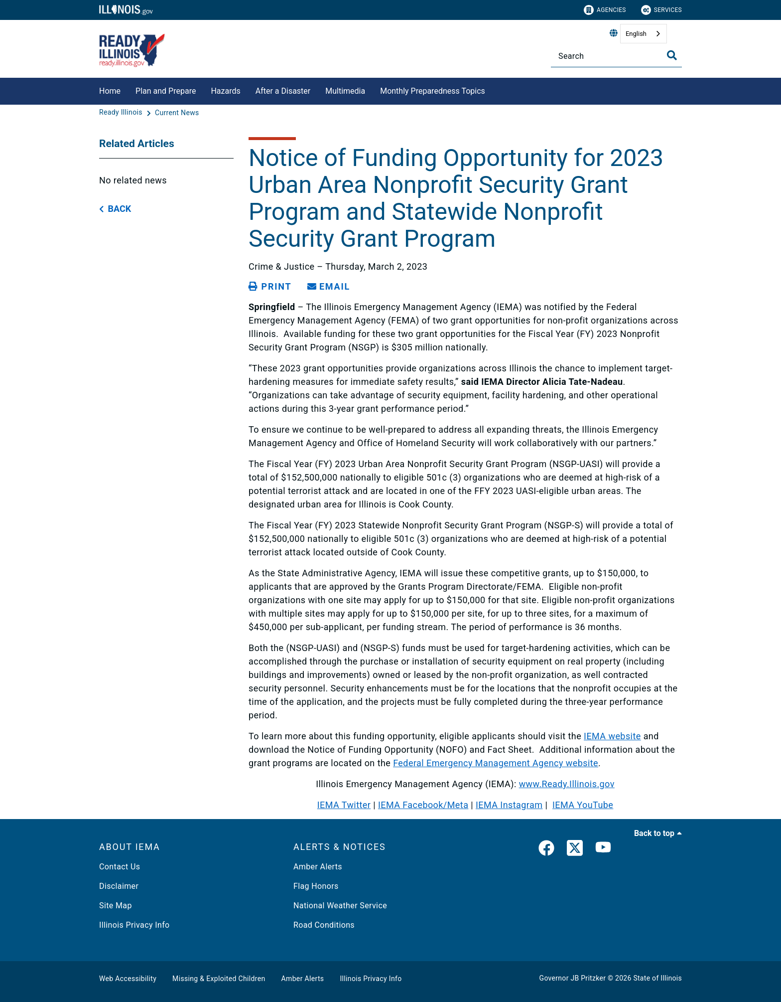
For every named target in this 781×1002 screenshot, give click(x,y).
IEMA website (612, 736)
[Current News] (177, 113)
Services (661, 10)
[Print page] (270, 287)
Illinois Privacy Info (134, 925)
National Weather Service (340, 905)
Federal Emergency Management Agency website (495, 763)
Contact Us (119, 866)
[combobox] (643, 33)
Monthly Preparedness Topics (432, 91)
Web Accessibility (127, 979)
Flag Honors (316, 886)
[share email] (328, 287)
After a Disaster (283, 91)
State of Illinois (657, 978)
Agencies (605, 10)
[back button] (115, 209)
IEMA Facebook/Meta (423, 805)
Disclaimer (118, 886)
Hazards (225, 91)
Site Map (115, 905)
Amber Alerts (317, 866)
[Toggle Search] (672, 55)
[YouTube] (603, 850)
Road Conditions (324, 925)
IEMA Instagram (509, 805)
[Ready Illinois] (121, 113)
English (636, 33)
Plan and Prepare (165, 91)
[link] (546, 850)
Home (110, 91)
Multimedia (345, 91)
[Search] (616, 56)
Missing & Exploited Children (218, 979)
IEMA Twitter (344, 805)
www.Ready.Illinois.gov (567, 784)
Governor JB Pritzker (572, 978)
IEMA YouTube (582, 805)
